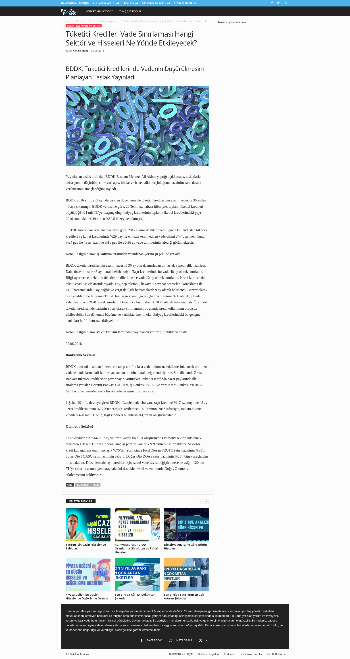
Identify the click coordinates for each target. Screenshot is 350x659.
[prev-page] (201, 501)
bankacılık (83, 484)
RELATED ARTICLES (80, 501)
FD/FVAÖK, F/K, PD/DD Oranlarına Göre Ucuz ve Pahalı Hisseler (136, 548)
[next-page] (206, 501)
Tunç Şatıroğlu (130, 11)
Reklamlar (131, 3)
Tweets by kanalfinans (232, 22)
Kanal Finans (80, 50)
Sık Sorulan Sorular (156, 3)
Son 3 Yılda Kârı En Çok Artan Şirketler (135, 596)
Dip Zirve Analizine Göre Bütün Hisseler (185, 546)
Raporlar (80, 21)
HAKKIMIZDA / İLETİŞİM (75, 3)
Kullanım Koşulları (106, 3)
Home (69, 21)
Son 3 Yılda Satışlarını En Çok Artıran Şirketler (184, 596)
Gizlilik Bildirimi (185, 3)
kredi (96, 484)
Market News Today (98, 11)
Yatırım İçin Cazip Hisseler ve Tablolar (86, 546)
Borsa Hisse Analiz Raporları (103, 21)
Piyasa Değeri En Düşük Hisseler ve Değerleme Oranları (87, 596)
